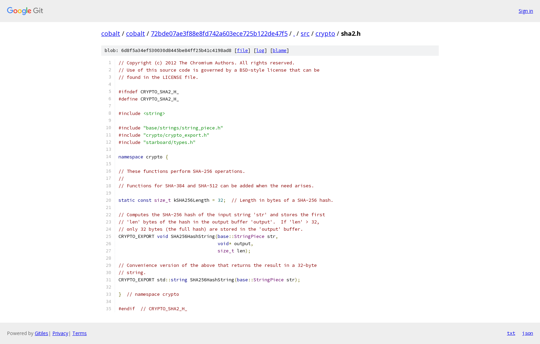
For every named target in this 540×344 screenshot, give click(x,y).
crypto (325, 33)
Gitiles (41, 333)
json (527, 333)
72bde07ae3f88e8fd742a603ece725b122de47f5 (219, 33)
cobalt (110, 33)
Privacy (60, 333)
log (260, 50)
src (305, 33)
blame (280, 50)
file (242, 50)
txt (511, 333)
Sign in (526, 11)
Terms (79, 333)
